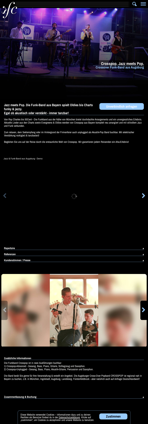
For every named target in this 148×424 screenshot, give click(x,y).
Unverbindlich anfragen (121, 106)
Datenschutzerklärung (69, 417)
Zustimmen (113, 416)
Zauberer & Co (100, 4)
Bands (60, 4)
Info (21, 4)
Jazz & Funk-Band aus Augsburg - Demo (23, 159)
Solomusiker (78, 4)
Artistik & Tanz (41, 4)
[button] (4, 196)
